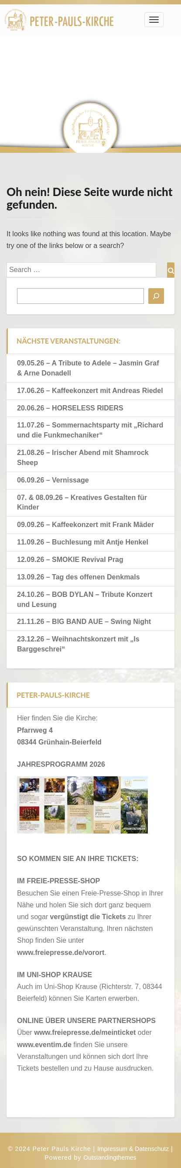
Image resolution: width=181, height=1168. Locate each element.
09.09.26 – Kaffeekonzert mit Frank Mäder (85, 524)
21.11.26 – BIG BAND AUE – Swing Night (84, 621)
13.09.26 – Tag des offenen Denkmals (78, 577)
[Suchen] (156, 296)
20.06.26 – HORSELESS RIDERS (70, 408)
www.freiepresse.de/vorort (60, 952)
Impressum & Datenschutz (133, 1148)
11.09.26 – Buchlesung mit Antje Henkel (82, 542)
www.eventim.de (44, 1044)
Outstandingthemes (109, 1157)
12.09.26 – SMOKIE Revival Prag (70, 559)
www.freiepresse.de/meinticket (85, 1032)
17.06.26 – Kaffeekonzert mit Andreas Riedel (90, 390)
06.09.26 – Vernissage (53, 480)
